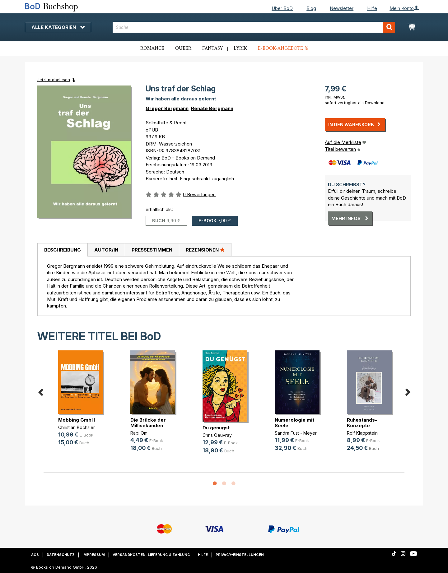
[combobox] (254, 27)
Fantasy (212, 48)
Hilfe (372, 8)
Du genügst (216, 428)
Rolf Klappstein (362, 433)
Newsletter (341, 8)
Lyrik (240, 48)
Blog (311, 8)
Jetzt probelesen (53, 79)
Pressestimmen (152, 250)
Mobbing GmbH (76, 420)
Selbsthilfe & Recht (166, 123)
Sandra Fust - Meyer (296, 433)
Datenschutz (61, 554)
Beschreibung (62, 250)
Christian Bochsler (76, 427)
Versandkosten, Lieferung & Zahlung (151, 554)
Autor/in (106, 250)
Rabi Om (138, 433)
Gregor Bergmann (167, 108)
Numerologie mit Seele (294, 422)
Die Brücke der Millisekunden (148, 422)
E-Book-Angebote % (283, 48)
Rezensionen (205, 249)
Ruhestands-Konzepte (362, 422)
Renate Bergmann (212, 108)
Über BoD (282, 8)
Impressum (93, 554)
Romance (152, 48)
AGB (35, 554)
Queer (183, 48)
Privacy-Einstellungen (240, 554)
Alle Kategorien (58, 27)
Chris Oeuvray (217, 435)
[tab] (62, 250)
